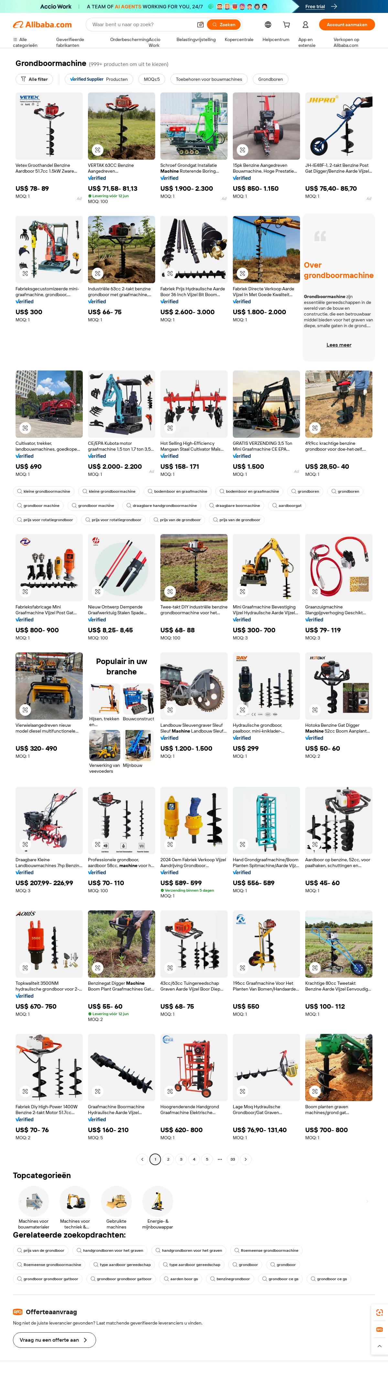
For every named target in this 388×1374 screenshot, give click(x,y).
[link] (379, 1312)
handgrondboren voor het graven (110, 1250)
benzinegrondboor (230, 1279)
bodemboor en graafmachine (177, 491)
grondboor (245, 1264)
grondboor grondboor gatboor (47, 1279)
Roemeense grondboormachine (266, 1250)
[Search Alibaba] (141, 24)
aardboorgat (287, 505)
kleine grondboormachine (43, 491)
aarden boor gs (181, 1279)
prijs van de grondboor (177, 519)
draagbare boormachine (234, 505)
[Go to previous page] (142, 1159)
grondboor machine (38, 505)
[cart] (288, 25)
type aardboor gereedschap (122, 1264)
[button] (200, 24)
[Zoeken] (224, 24)
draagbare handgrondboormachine (161, 505)
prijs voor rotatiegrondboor (45, 519)
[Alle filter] (34, 79)
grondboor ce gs (280, 1279)
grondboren (305, 491)
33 (233, 1159)
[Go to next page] (246, 1159)
